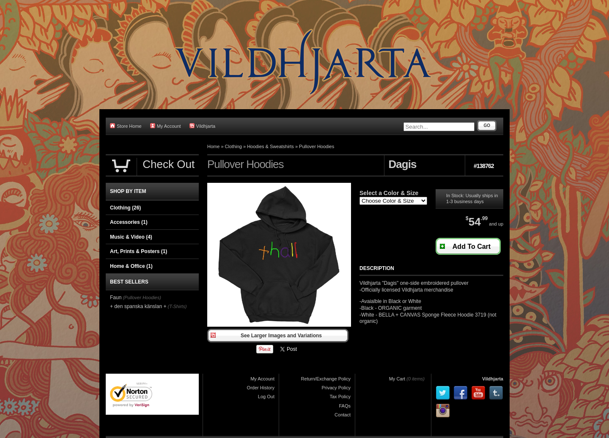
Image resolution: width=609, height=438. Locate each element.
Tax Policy (340, 396)
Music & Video (131, 237)
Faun (115, 297)
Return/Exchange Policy (326, 378)
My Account (165, 126)
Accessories (129, 222)
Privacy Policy (336, 387)
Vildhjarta (202, 126)
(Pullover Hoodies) (142, 297)
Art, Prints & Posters (138, 251)
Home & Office (131, 266)
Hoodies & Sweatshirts (270, 146)
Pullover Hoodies (316, 146)
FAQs (345, 405)
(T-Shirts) (177, 306)
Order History (260, 387)
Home (213, 146)
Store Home (126, 126)
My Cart (397, 378)
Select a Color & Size (388, 193)
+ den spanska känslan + (138, 306)
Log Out (266, 396)
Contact (343, 414)
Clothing (233, 146)
